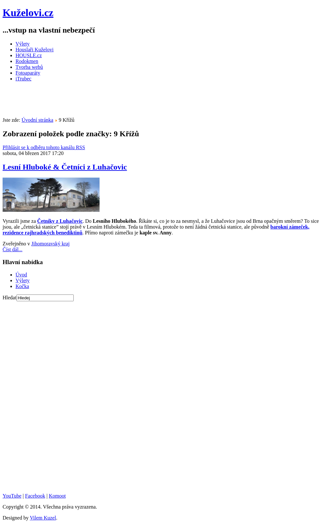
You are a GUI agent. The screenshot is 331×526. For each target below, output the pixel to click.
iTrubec (23, 78)
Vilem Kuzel (43, 518)
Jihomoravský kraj (50, 243)
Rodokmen (27, 61)
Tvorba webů (29, 67)
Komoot (57, 496)
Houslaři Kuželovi (35, 49)
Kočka (22, 286)
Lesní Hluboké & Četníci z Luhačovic (65, 167)
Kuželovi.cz (28, 12)
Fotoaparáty (28, 73)
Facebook (35, 496)
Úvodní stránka (37, 120)
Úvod (21, 274)
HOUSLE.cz (29, 55)
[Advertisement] (120, 101)
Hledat (9, 297)
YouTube (12, 496)
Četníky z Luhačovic (59, 221)
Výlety (23, 43)
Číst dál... (12, 249)
